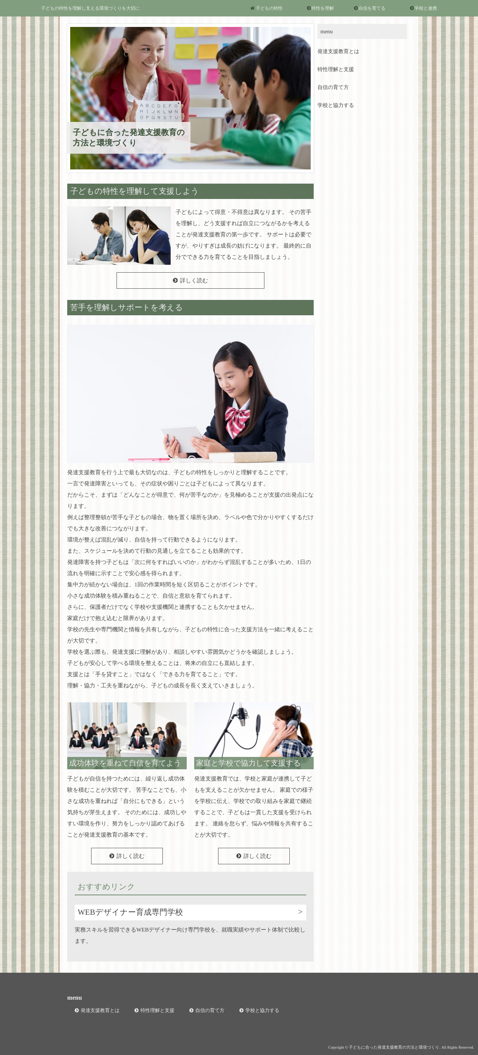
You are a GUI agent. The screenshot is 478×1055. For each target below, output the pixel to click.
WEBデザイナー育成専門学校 (130, 912)
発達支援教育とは (338, 51)
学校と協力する (335, 105)
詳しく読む (194, 280)
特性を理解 (322, 8)
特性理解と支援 (335, 69)
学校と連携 (426, 8)
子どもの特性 (269, 8)
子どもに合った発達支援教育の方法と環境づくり (129, 137)
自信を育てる (371, 8)
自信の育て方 (333, 87)
